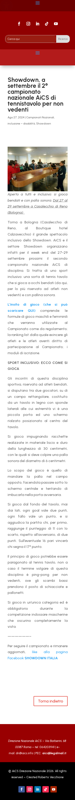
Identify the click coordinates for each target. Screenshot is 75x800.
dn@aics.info (24, 753)
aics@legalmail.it (54, 753)
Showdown (43, 123)
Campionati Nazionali (40, 117)
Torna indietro (50, 701)
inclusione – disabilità (21, 123)
